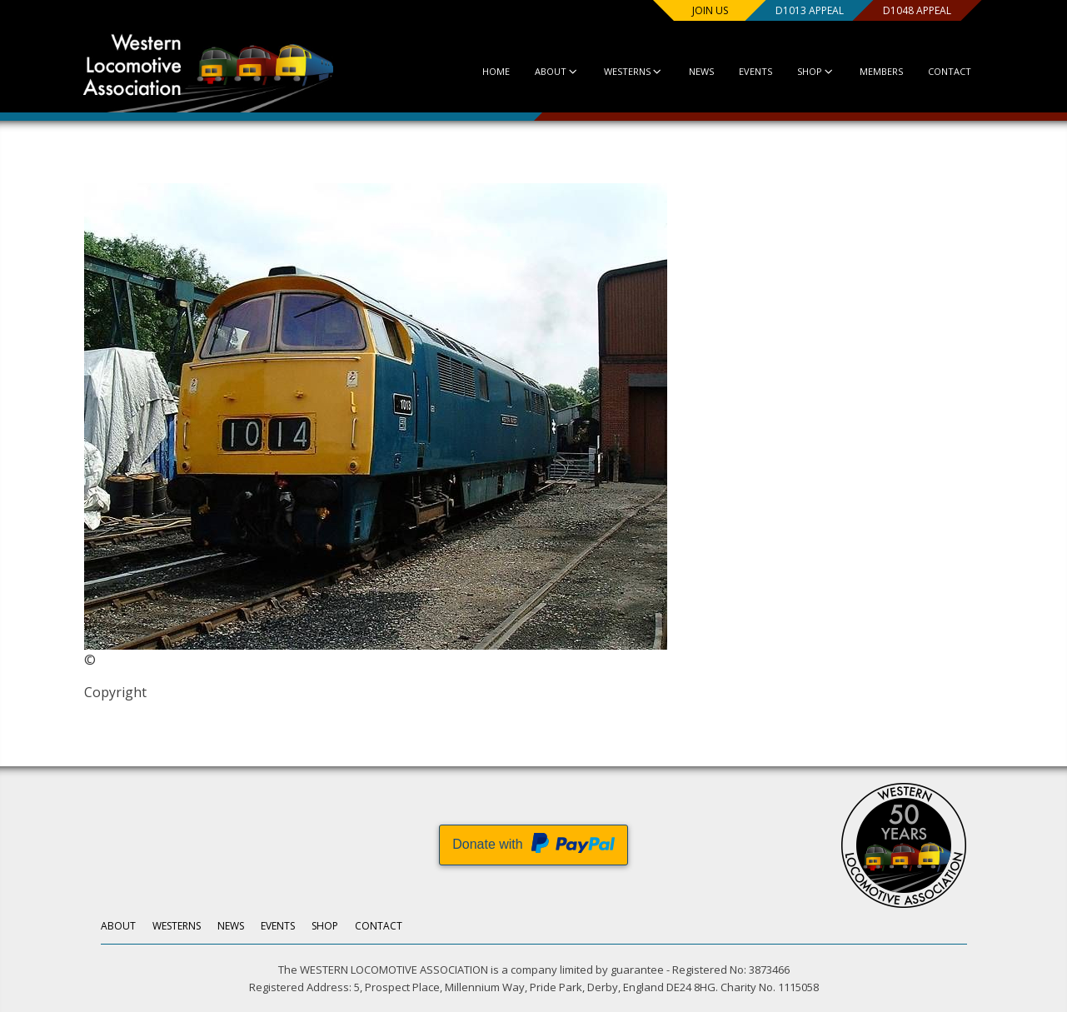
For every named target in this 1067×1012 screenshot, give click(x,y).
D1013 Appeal (808, 10)
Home (495, 71)
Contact (949, 71)
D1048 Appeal (916, 10)
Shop (815, 71)
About (556, 71)
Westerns (633, 71)
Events (754, 71)
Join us (709, 10)
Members (881, 71)
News (700, 71)
